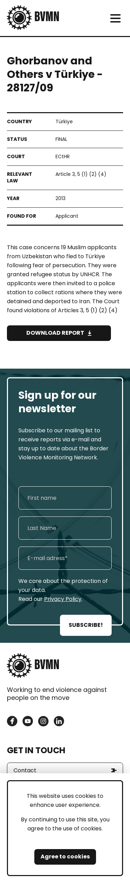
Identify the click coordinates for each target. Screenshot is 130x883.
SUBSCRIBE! (86, 625)
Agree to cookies (65, 857)
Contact (25, 770)
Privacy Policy (62, 599)
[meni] (115, 18)
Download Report (55, 333)
